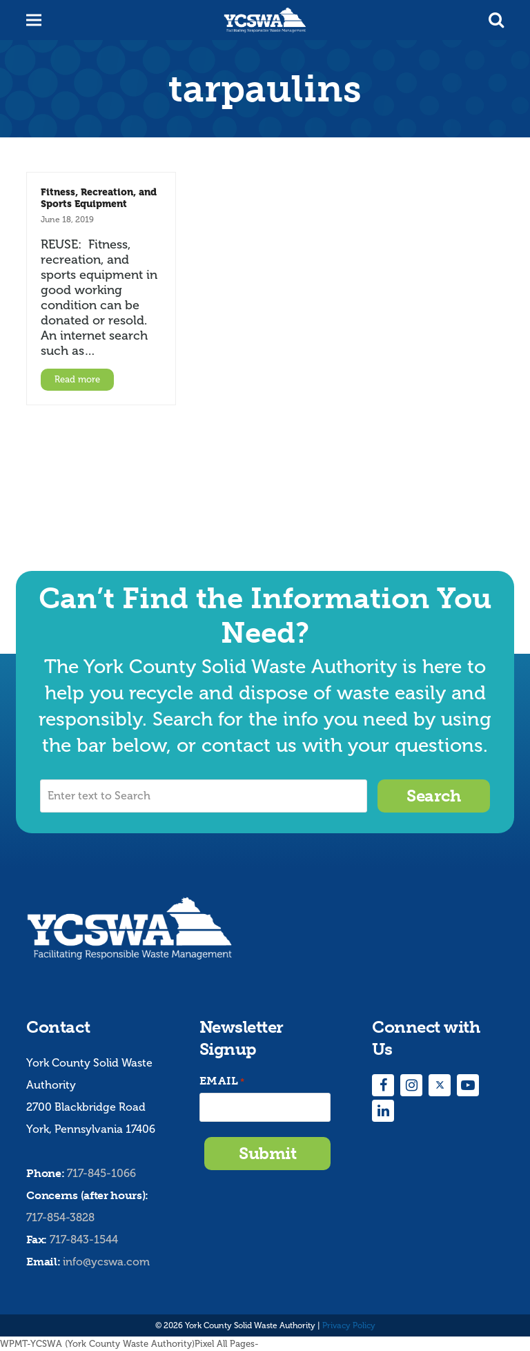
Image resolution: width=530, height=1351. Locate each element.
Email (222, 1081)
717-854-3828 (60, 1217)
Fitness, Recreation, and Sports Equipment (99, 197)
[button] (496, 20)
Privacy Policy (348, 1325)
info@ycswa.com (106, 1261)
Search (433, 796)
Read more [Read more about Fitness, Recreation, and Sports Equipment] (77, 379)
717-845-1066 (101, 1173)
